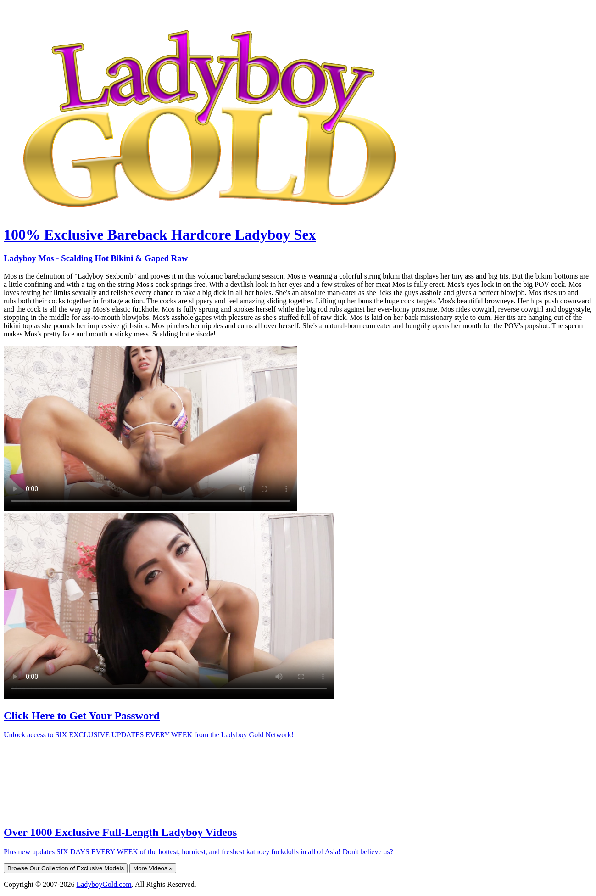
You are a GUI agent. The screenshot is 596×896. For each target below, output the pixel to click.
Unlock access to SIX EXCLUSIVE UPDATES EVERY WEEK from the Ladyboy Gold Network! (149, 735)
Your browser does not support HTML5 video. (150, 428)
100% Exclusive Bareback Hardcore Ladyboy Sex (160, 234)
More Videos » (153, 868)
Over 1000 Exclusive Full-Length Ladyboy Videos (120, 832)
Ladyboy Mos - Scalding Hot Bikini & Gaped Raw (96, 258)
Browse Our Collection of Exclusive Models (65, 868)
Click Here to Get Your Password (82, 716)
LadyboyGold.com (103, 884)
